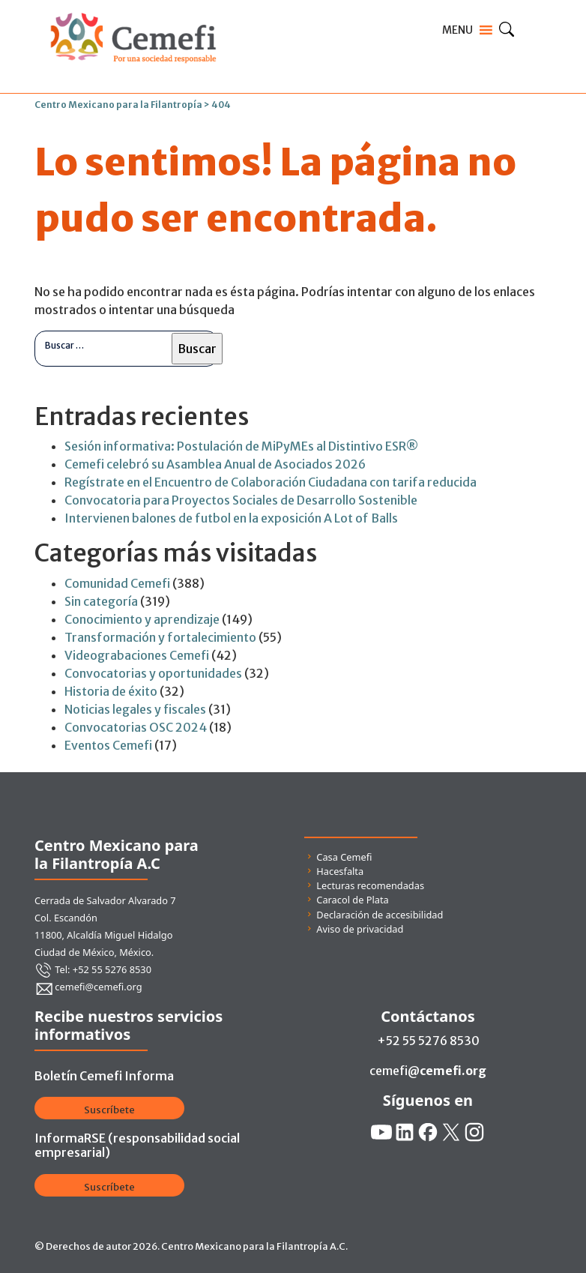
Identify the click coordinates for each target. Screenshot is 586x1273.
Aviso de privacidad (359, 929)
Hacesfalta (339, 871)
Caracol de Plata (352, 899)
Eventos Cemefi (108, 745)
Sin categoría (101, 601)
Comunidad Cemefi (117, 583)
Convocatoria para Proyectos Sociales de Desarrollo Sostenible (240, 500)
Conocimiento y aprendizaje (142, 619)
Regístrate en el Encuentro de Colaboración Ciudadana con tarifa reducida (270, 482)
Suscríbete (109, 1110)
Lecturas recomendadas (370, 885)
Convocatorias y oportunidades (153, 673)
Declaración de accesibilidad (379, 914)
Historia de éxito (110, 691)
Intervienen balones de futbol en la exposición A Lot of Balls (231, 518)
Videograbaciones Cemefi (136, 655)
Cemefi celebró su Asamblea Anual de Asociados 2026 (215, 464)
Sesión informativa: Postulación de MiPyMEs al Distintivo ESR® (241, 446)
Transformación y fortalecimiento (160, 637)
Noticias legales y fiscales (135, 709)
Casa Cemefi (344, 857)
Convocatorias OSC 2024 (135, 727)
